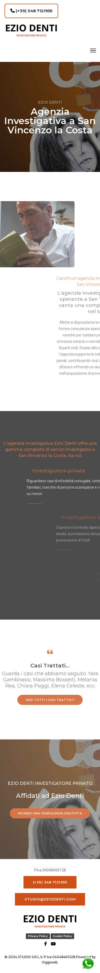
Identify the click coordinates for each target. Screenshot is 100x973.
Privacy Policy (38, 936)
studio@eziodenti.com (50, 899)
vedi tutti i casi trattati (50, 700)
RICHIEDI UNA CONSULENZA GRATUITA (50, 813)
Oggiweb (49, 962)
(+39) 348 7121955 (31, 10)
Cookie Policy (62, 936)
